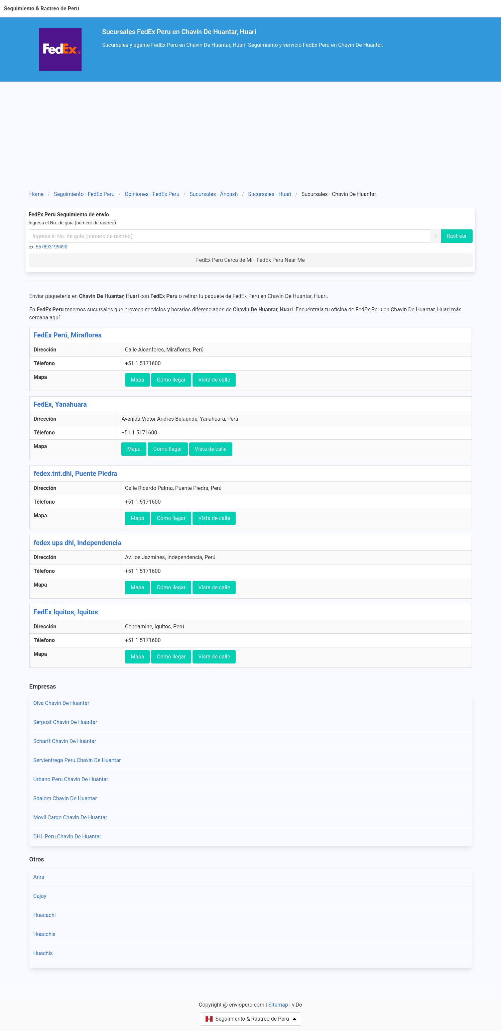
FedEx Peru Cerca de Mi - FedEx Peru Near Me (250, 260)
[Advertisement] (250, 132)
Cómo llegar (171, 380)
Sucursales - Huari (269, 194)
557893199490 (51, 246)
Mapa (137, 380)
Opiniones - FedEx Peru (152, 194)
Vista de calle (214, 380)
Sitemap (278, 1005)
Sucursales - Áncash (214, 194)
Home (36, 194)
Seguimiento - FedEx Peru (84, 194)
